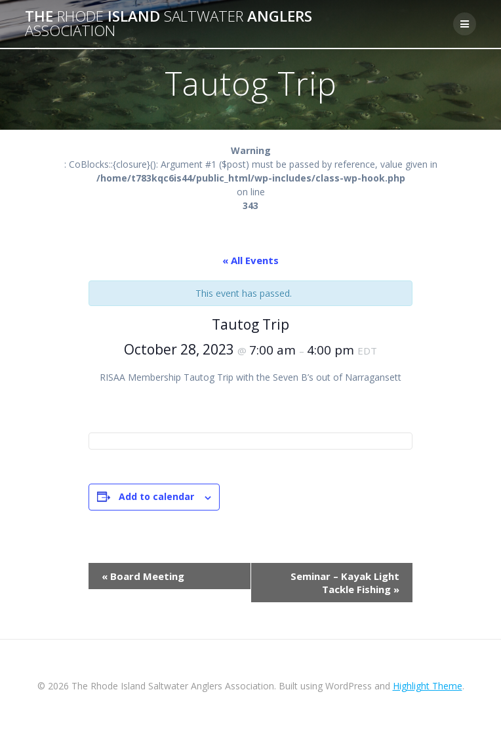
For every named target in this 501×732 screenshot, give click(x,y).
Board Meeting (143, 576)
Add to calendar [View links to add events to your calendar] (156, 496)
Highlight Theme (427, 686)
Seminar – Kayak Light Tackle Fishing (345, 582)
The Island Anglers (168, 24)
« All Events (250, 260)
